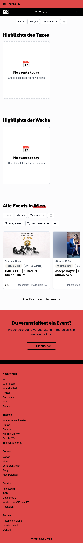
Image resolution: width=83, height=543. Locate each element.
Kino (5, 461)
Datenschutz (9, 497)
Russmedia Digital (12, 520)
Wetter (6, 456)
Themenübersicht (12, 442)
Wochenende (50, 21)
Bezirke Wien (10, 438)
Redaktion (8, 506)
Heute (21, 21)
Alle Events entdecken (41, 299)
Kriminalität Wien (12, 433)
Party (5, 470)
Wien (5, 379)
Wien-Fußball (10, 388)
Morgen (34, 21)
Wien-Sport (9, 383)
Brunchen (8, 429)
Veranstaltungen (11, 465)
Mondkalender (10, 474)
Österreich (8, 397)
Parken (6, 424)
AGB (5, 493)
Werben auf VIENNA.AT (16, 502)
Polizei (6, 392)
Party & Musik (13, 223)
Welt (5, 401)
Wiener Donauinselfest (15, 420)
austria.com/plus (11, 525)
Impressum (9, 488)
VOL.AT (7, 529)
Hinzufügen (41, 346)
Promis (6, 406)
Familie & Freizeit (38, 223)
